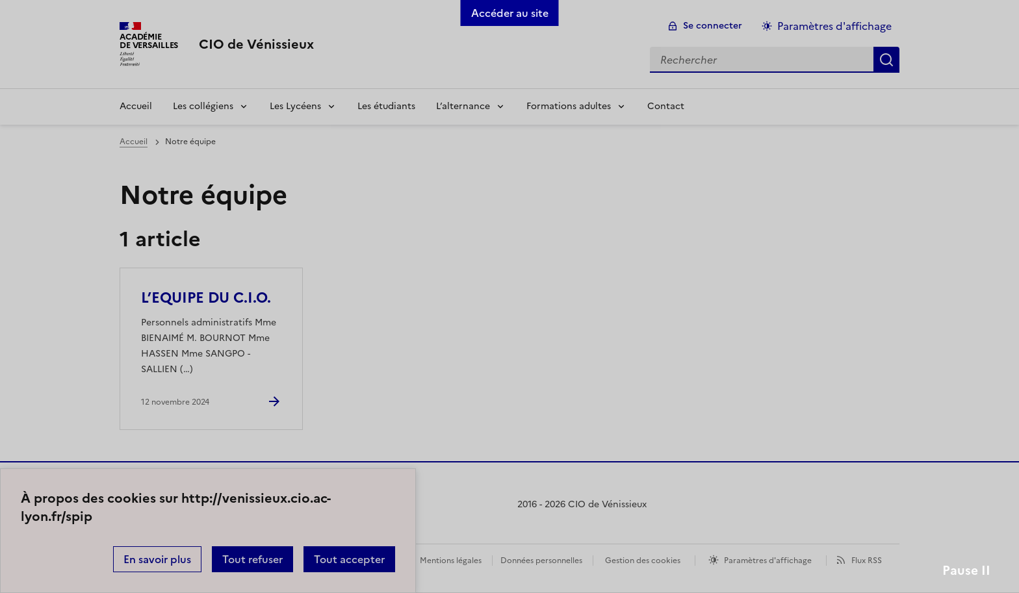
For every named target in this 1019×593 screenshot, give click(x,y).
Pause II (966, 570)
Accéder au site (509, 13)
